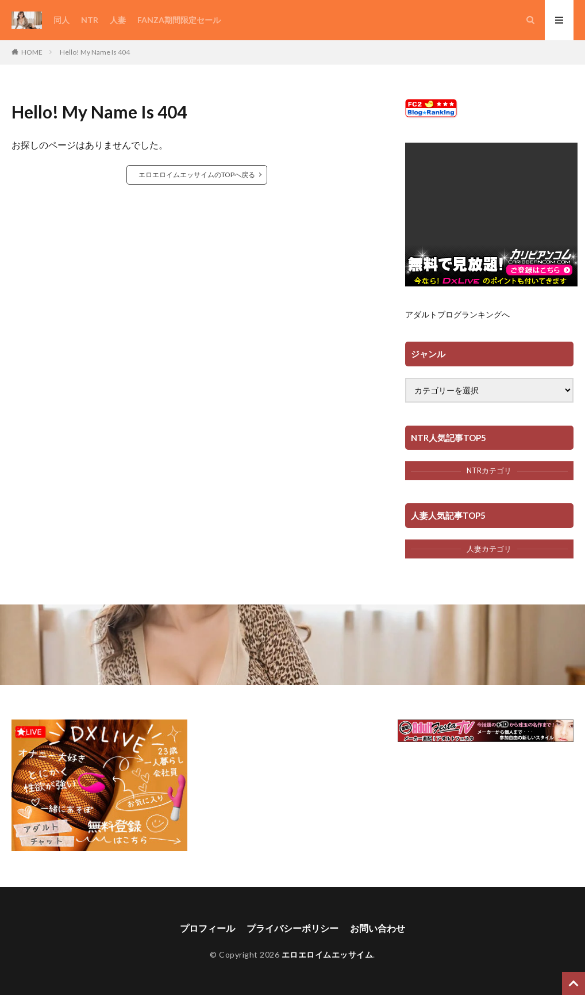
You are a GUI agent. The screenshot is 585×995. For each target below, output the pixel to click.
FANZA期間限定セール (179, 20)
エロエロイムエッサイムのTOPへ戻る (196, 174)
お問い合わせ (377, 928)
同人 (61, 20)
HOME (32, 52)
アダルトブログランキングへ (457, 314)
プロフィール (207, 928)
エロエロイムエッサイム (328, 954)
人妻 (118, 20)
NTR (89, 20)
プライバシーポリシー (292, 928)
